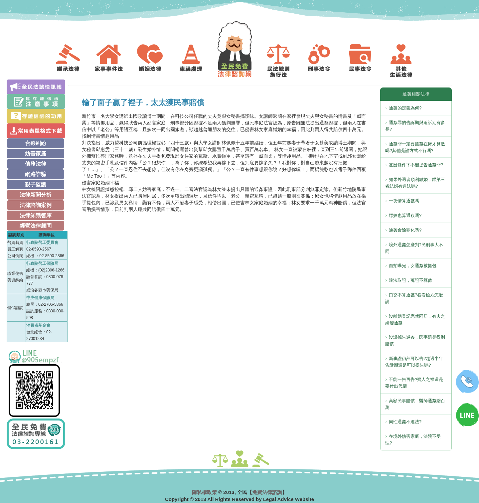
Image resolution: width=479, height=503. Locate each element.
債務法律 (35, 164)
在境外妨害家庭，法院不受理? (413, 439)
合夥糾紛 (35, 143)
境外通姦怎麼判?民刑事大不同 (414, 248)
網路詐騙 (35, 174)
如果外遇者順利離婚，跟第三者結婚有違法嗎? (415, 183)
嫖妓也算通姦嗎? (405, 215)
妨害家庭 (35, 153)
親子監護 (35, 184)
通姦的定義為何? (405, 107)
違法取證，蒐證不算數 (410, 280)
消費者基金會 (38, 325)
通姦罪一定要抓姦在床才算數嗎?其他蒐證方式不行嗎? (415, 147)
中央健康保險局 (40, 297)
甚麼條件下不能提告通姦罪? (416, 164)
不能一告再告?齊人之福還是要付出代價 (414, 383)
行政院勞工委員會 (42, 242)
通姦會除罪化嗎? (405, 230)
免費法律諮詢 (267, 492)
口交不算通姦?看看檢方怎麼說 (414, 298)
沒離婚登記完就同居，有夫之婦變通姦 (415, 319)
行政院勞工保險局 (42, 263)
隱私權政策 (204, 492)
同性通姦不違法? (405, 421)
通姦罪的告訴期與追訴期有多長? (415, 126)
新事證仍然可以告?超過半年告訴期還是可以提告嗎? (414, 362)
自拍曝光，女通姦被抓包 (412, 265)
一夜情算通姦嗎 (404, 200)
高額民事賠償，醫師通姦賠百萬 (415, 404)
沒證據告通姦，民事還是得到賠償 (415, 340)
